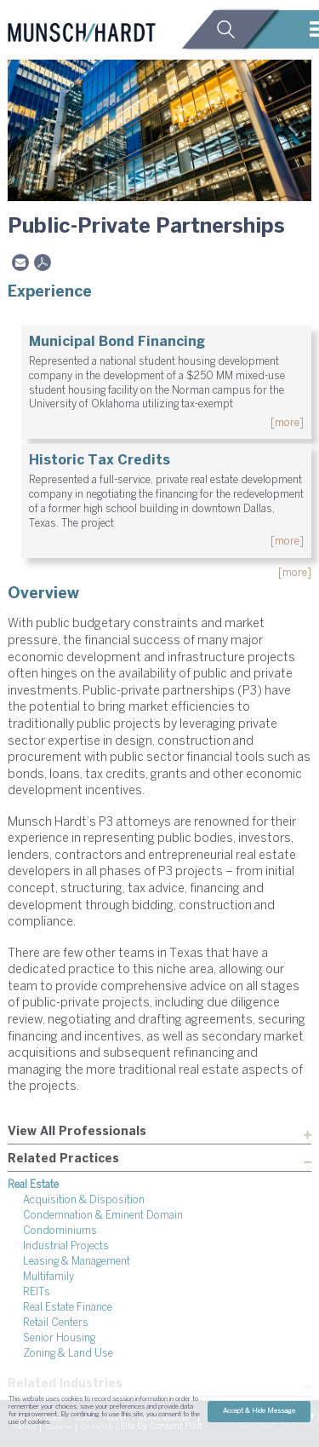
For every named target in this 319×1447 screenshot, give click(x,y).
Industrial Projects (66, 1246)
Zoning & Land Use (68, 1353)
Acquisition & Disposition (84, 1200)
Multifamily (48, 1277)
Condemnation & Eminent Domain (103, 1215)
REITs (36, 1292)
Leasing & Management (76, 1261)
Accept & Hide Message (259, 1411)
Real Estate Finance (67, 1307)
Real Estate (33, 1185)
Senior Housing (59, 1338)
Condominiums (60, 1231)
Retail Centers (55, 1323)
